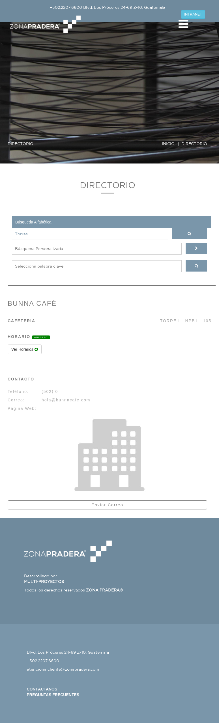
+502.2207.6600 (66, 7)
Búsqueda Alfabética (33, 222)
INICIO (168, 143)
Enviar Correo (107, 505)
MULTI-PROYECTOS (44, 581)
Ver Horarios (24, 349)
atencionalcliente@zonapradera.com (63, 669)
